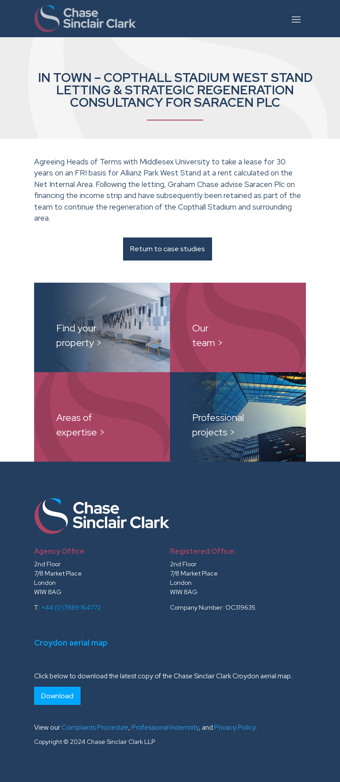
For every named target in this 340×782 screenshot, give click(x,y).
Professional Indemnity (165, 727)
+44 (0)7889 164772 (71, 607)
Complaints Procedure (95, 727)
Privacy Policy (234, 727)
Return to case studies (167, 248)
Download (57, 695)
